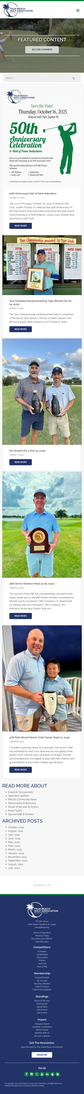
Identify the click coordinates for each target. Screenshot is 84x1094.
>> (49, 884)
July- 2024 (14, 868)
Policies (42, 960)
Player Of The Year (42, 1001)
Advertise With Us (42, 1033)
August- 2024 (15, 864)
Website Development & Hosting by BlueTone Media (24, 1086)
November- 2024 (17, 857)
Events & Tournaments (20, 792)
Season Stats (42, 1007)
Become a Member (42, 49)
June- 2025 (14, 838)
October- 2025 (16, 827)
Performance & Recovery (22, 803)
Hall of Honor (42, 1010)
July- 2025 (14, 834)
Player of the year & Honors (23, 806)
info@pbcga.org (42, 927)
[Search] (42, 78)
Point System (42, 1004)
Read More (21, 226)
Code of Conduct (42, 987)
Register (42, 1055)
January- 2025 (16, 853)
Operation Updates (18, 795)
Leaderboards (42, 954)
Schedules (42, 951)
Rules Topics (15, 810)
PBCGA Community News (22, 799)
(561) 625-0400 (42, 942)
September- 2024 (17, 860)
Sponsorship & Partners (21, 814)
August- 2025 (15, 831)
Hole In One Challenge (42, 990)
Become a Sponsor (42, 1036)
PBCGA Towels (42, 1030)
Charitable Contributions (42, 1027)
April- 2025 (14, 845)
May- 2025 (14, 842)
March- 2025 (15, 849)
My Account (42, 981)
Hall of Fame (42, 1013)
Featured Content (42, 978)
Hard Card (42, 964)
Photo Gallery (42, 957)
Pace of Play (42, 967)
